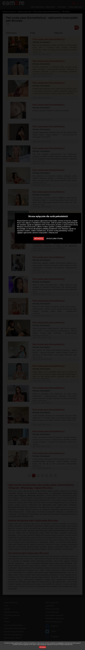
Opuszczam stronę (54, 239)
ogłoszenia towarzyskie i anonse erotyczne (55, 221)
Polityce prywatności (66, 644)
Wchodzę (39, 238)
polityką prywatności (63, 227)
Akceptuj (42, 647)
